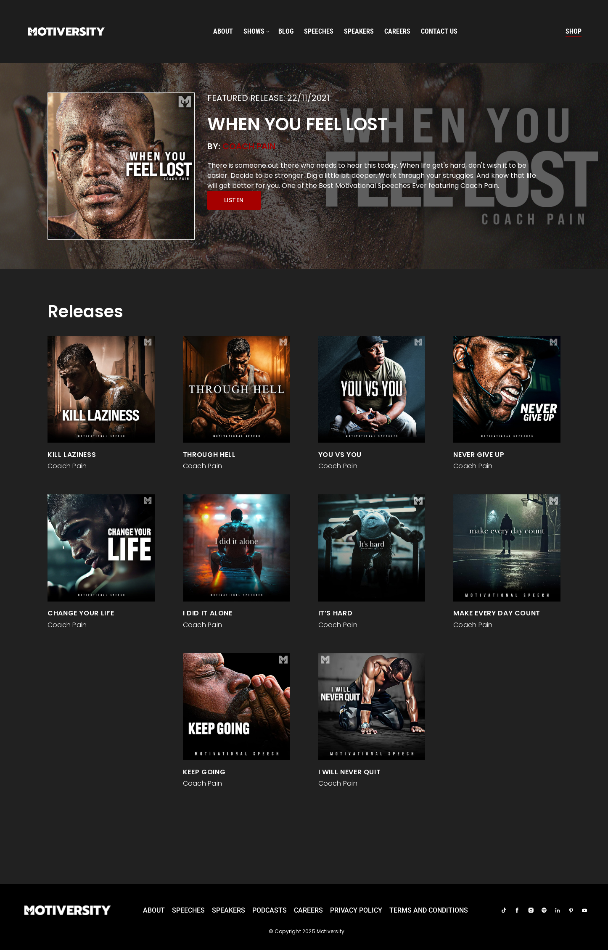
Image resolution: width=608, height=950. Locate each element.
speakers (359, 31)
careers (397, 31)
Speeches (188, 910)
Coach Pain (248, 146)
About (223, 31)
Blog (285, 31)
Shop (574, 31)
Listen (234, 200)
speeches (318, 31)
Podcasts (269, 910)
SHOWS (253, 31)
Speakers (228, 910)
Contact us (439, 31)
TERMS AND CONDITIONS (428, 910)
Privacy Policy (356, 910)
